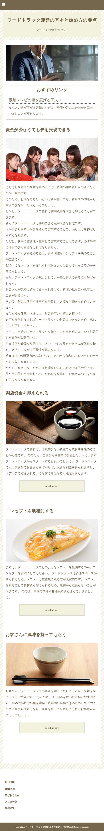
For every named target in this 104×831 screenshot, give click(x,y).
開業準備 (10, 789)
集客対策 (10, 808)
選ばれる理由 (12, 795)
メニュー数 (11, 801)
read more (52, 486)
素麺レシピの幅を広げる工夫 (33, 100)
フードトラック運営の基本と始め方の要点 (52, 20)
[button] (52, 5)
